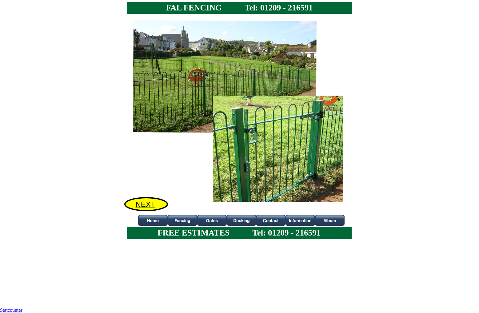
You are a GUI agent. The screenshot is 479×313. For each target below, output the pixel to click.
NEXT (145, 204)
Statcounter (11, 310)
